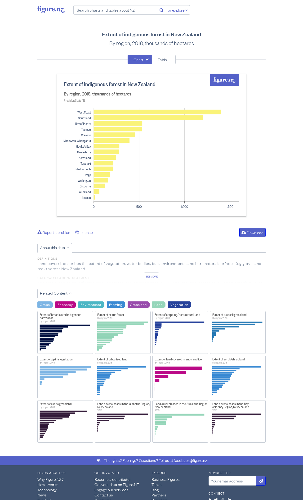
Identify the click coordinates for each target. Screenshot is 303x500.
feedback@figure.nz (190, 460)
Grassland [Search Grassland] (138, 304)
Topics (157, 484)
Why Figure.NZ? (50, 479)
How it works (47, 484)
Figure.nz (51, 9)
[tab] (140, 59)
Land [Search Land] (158, 304)
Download (252, 232)
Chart (138, 59)
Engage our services (111, 489)
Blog (155, 489)
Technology (47, 489)
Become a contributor (112, 479)
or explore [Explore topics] (178, 10)
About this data (52, 247)
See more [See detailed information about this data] (152, 276)
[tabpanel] (151, 145)
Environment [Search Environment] (91, 304)
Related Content (53, 292)
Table (162, 59)
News (42, 494)
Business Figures (166, 479)
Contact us (103, 494)
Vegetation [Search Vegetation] (179, 304)
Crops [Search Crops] (45, 304)
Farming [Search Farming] (115, 304)
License (84, 232)
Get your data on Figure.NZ (116, 484)
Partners (159, 494)
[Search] (161, 10)
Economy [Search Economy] (65, 304)
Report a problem (54, 232)
